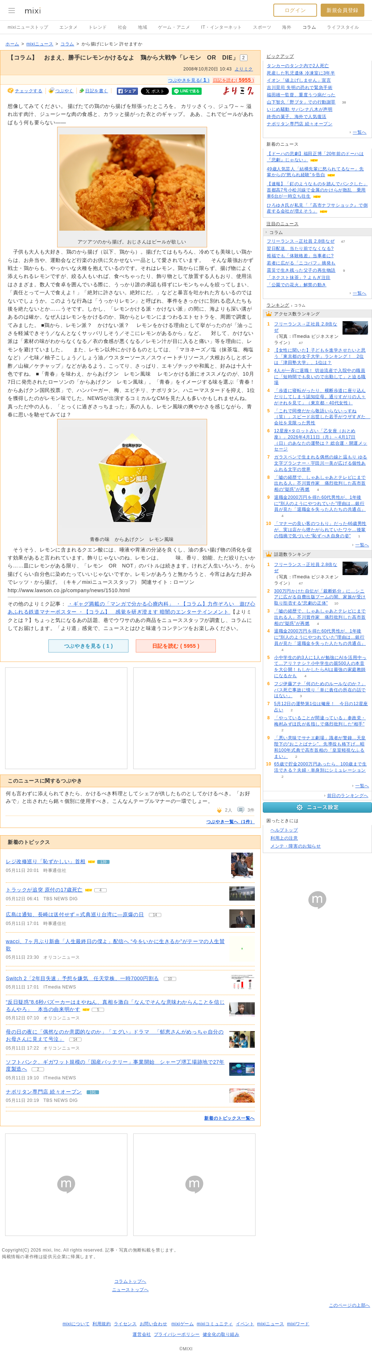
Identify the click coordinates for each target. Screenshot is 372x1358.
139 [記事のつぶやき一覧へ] (103, 862)
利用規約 (101, 1323)
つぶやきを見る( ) (189, 80)
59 (339, 278)
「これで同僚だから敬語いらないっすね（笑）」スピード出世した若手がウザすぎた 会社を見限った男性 (322, 417)
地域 (142, 27)
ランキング (277, 305)
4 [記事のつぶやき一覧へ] (100, 890)
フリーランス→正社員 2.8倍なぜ (301, 241)
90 (341, 110)
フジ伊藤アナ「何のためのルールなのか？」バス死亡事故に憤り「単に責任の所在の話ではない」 (320, 690)
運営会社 (141, 1334)
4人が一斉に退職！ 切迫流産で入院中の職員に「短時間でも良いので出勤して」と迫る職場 (320, 376)
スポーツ (262, 27)
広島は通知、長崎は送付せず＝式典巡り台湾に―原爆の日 (75, 914)
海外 (286, 27)
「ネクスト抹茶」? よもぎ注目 (299, 277)
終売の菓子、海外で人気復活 (297, 116)
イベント (245, 1323)
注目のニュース (282, 223)
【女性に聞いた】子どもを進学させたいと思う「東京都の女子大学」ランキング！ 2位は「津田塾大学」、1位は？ (320, 356)
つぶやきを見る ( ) (88, 646)
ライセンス (125, 1323)
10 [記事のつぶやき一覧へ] (170, 979)
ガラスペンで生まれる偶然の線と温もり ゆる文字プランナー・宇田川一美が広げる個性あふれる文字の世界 (320, 463)
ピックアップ (280, 56)
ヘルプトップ (284, 830)
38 (344, 102)
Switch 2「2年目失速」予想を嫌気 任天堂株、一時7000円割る (82, 978)
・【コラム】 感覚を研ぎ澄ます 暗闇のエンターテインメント (154, 612)
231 (335, 285)
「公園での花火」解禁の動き (297, 284)
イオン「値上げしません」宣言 (299, 80)
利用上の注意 (284, 838)
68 (342, 256)
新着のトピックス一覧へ (229, 1118)
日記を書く (96, 90)
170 (342, 249)
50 (338, 66)
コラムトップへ (130, 1281)
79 (343, 73)
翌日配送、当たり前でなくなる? (300, 248)
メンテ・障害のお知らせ (295, 846)
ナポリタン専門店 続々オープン (44, 1092)
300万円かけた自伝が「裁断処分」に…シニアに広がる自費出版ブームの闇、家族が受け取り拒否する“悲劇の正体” (320, 597)
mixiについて (76, 1323)
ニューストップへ (130, 1289)
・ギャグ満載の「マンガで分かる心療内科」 (122, 604)
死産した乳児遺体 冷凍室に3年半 (301, 73)
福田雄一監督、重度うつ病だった (301, 94)
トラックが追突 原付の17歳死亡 (44, 890)
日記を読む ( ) (175, 646)
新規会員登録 (343, 10)
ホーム (12, 44)
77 (335, 117)
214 (339, 80)
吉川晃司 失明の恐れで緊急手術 (299, 87)
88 (344, 95)
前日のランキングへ (347, 795)
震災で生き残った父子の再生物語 (301, 270)
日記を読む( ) (233, 80)
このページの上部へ (349, 1305)
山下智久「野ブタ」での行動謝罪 (301, 102)
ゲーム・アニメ (174, 27)
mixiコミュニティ (215, 1323)
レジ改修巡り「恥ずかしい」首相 (46, 861)
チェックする (29, 90)
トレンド (97, 27)
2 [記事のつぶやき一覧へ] (38, 1069)
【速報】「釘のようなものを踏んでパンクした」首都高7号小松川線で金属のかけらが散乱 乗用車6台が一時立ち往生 (317, 190)
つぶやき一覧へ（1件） (230, 821)
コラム (309, 27)
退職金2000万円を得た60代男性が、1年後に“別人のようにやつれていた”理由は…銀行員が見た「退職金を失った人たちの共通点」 (320, 503)
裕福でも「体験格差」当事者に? (300, 255)
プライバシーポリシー (177, 1334)
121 (344, 263)
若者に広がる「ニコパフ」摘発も (301, 263)
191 (341, 124)
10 (336, 603)
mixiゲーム (182, 1323)
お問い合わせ (153, 1323)
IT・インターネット (221, 27)
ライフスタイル (343, 27)
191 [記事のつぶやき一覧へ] (93, 1092)
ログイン (295, 10)
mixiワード (298, 1323)
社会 (122, 27)
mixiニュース (39, 44)
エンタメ (68, 27)
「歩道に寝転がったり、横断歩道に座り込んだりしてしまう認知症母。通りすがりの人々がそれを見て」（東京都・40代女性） (320, 396)
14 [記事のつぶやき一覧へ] (155, 915)
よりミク (244, 69)
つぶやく (64, 90)
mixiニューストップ (28, 27)
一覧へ (360, 132)
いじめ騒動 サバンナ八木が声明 (299, 109)
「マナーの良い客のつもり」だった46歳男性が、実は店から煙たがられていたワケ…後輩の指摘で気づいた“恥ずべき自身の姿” (320, 529)
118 (341, 88)
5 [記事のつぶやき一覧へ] (98, 1010)
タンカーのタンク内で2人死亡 (298, 65)
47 (343, 241)
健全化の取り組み (221, 1334)
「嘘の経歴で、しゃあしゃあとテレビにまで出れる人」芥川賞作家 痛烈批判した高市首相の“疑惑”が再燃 (320, 483)
